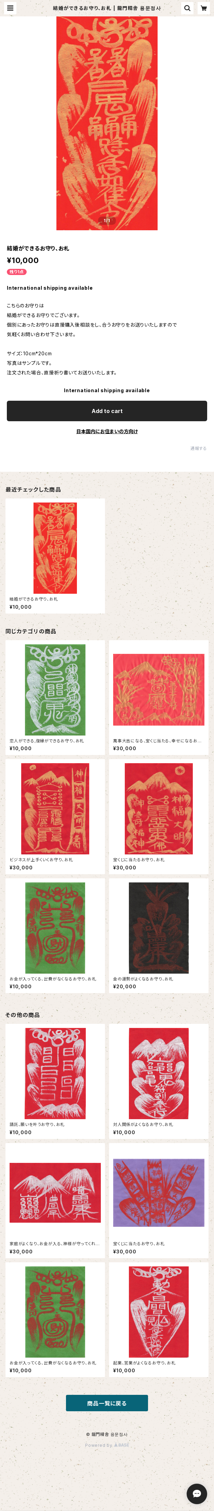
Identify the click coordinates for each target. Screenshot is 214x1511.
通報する (198, 448)
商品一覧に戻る (107, 1403)
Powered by (107, 1445)
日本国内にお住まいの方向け (107, 431)
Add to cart (107, 411)
